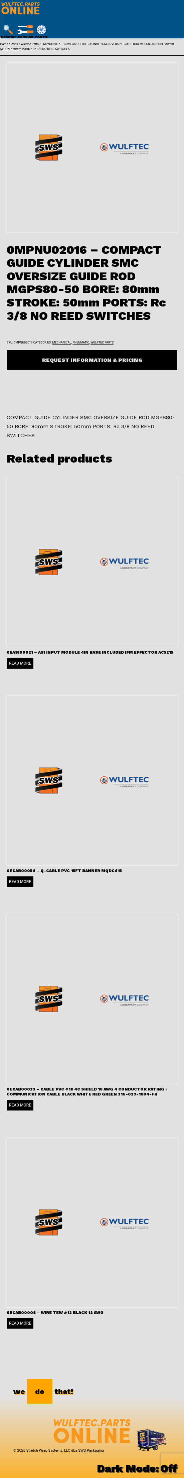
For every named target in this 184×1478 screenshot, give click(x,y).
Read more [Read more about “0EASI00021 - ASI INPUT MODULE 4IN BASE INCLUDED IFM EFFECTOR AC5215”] (20, 663)
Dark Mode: (137, 1468)
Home (4, 44)
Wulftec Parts (30, 44)
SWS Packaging (91, 1450)
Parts (14, 44)
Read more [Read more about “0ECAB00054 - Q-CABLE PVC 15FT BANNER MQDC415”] (20, 881)
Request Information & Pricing (92, 360)
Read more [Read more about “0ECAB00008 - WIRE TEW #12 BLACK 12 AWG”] (20, 1323)
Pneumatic (80, 342)
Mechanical (61, 342)
